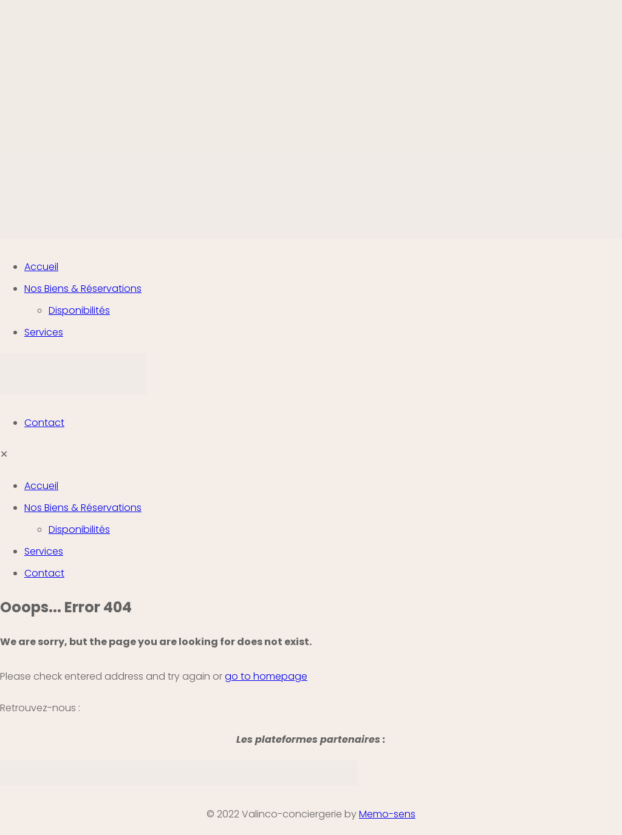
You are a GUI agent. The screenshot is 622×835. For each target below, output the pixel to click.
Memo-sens (387, 814)
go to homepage (266, 676)
